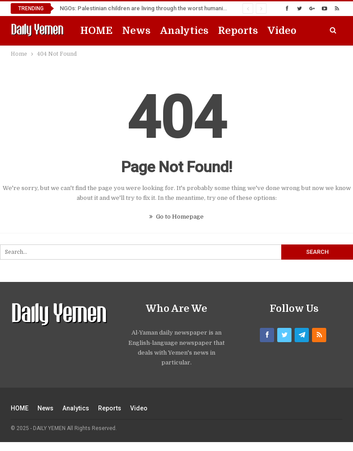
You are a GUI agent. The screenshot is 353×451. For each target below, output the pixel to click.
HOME (96, 30)
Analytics (184, 30)
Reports (238, 30)
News (136, 30)
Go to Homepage (176, 216)
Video (281, 30)
